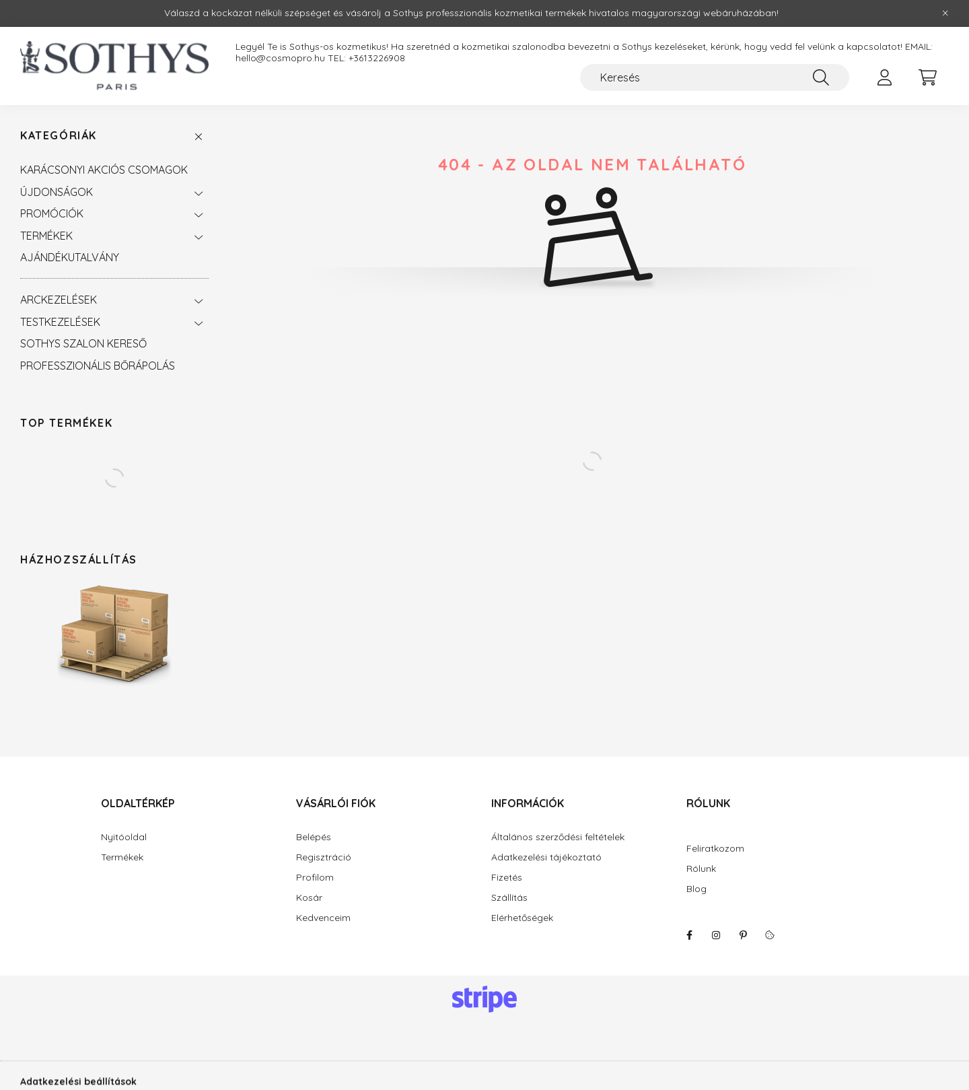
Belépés (313, 837)
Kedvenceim (323, 918)
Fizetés (506, 877)
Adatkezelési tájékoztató (546, 857)
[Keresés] (714, 77)
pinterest (742, 935)
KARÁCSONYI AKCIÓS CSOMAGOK (104, 169)
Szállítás (509, 898)
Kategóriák (58, 135)
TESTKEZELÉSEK (60, 322)
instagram (716, 935)
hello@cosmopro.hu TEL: (292, 58)
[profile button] (884, 77)
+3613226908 (377, 58)
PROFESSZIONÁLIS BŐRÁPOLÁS (97, 365)
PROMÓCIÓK (51, 213)
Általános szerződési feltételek (557, 837)
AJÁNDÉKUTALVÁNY (69, 257)
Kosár (309, 898)
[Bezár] (945, 13)
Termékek (122, 857)
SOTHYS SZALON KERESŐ (83, 343)
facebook (689, 935)
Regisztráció (323, 857)
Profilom (315, 877)
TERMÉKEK (46, 235)
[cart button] (927, 77)
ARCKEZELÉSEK (58, 299)
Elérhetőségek (522, 918)
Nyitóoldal (124, 837)
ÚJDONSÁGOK (56, 192)
